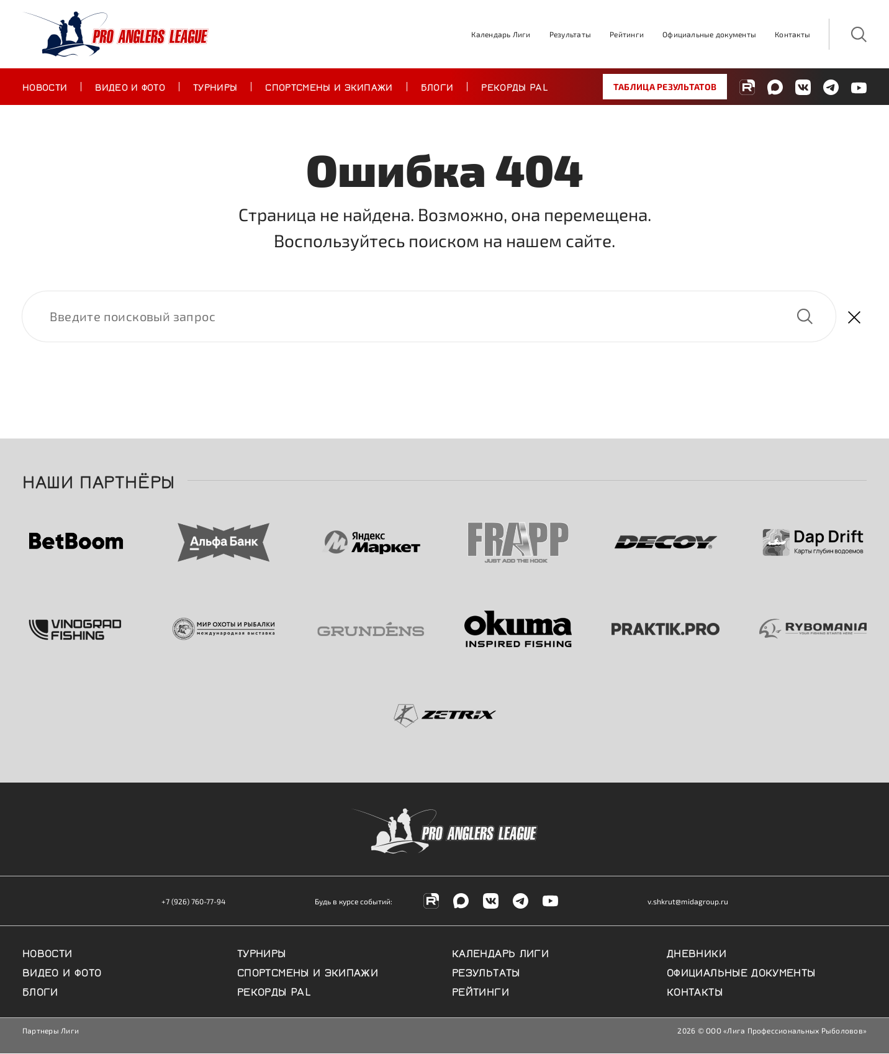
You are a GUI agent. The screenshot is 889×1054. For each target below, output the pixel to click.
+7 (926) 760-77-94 (193, 902)
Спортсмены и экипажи (328, 86)
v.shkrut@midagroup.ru (688, 902)
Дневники (696, 952)
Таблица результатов (664, 87)
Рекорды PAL (514, 86)
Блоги (437, 86)
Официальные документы (709, 34)
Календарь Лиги (500, 34)
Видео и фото (130, 86)
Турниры (215, 86)
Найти (804, 316)
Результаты (570, 34)
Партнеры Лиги (50, 1031)
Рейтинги (627, 34)
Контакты (792, 34)
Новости (44, 86)
